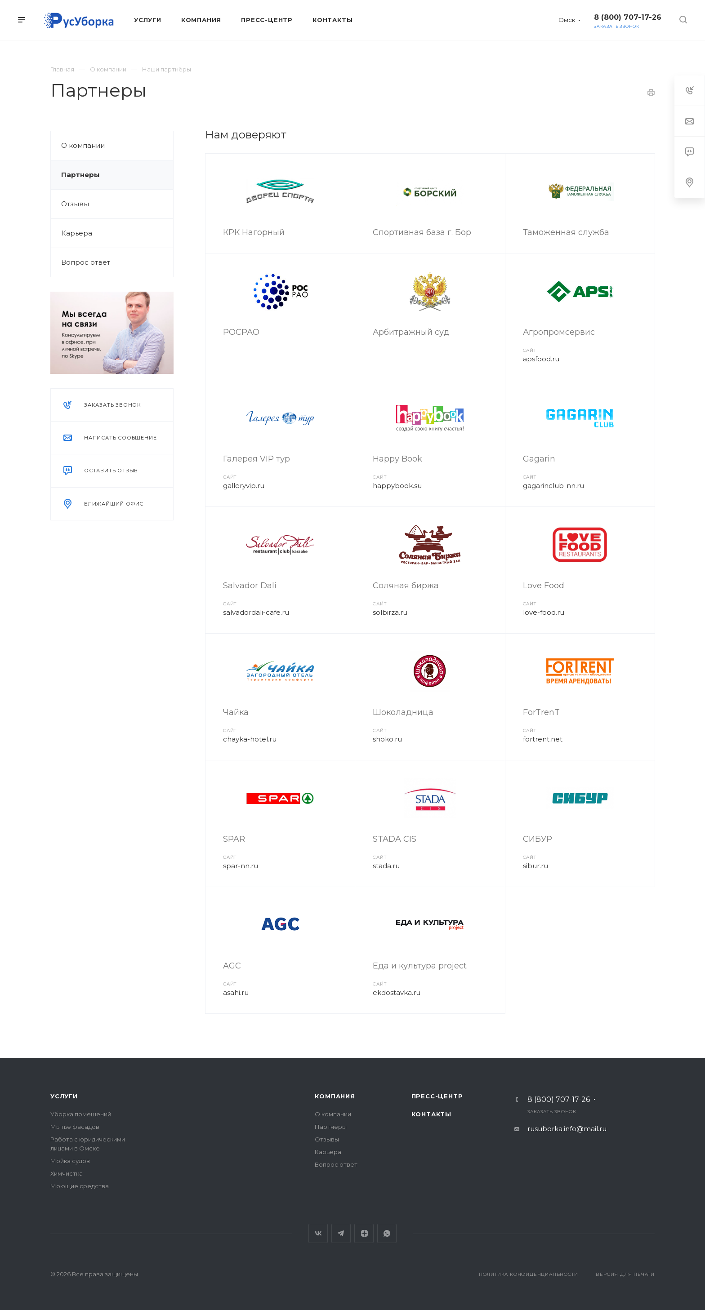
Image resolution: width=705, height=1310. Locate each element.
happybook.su (397, 485)
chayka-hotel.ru (250, 739)
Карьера (76, 233)
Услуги (64, 1096)
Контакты (431, 1114)
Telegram (341, 1233)
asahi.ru (236, 992)
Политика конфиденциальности (528, 1274)
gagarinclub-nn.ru (553, 485)
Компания (335, 1096)
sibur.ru (535, 865)
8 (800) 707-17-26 (627, 17)
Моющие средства (79, 1186)
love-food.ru (543, 612)
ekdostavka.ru (396, 992)
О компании (83, 145)
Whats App (387, 1233)
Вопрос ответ (85, 262)
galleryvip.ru (243, 485)
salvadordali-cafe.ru (256, 612)
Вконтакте (318, 1233)
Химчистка (66, 1173)
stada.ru (386, 865)
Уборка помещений (80, 1114)
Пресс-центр (437, 1096)
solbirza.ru (390, 612)
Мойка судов (70, 1160)
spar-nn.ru (240, 865)
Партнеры (80, 174)
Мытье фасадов (74, 1126)
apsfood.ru (541, 359)
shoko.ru (387, 739)
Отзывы (75, 204)
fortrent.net (542, 739)
